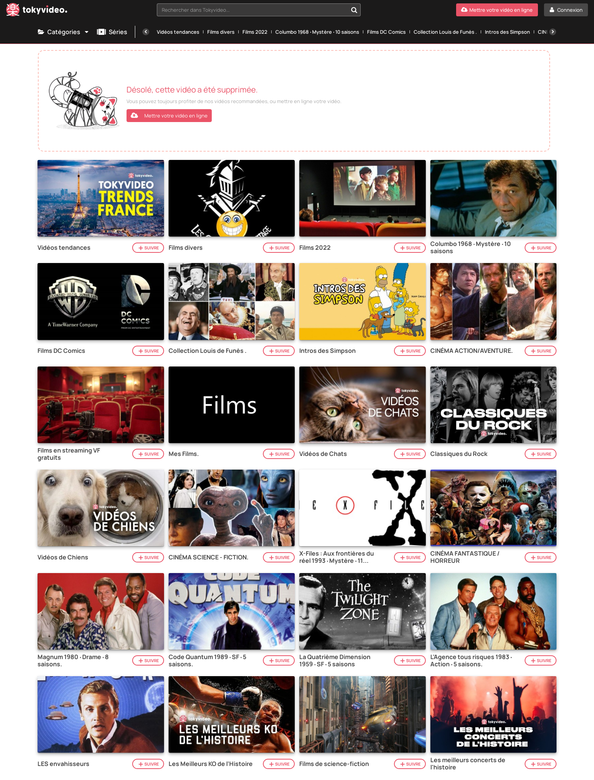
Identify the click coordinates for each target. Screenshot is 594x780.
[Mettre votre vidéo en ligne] (497, 9)
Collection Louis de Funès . (445, 31)
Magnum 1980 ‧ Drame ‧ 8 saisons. (73, 660)
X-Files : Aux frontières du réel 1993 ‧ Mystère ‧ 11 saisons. (336, 557)
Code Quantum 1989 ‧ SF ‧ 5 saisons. (207, 660)
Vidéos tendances (178, 31)
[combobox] (259, 9)
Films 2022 (254, 31)
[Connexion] (566, 9)
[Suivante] (552, 31)
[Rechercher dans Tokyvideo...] (354, 9)
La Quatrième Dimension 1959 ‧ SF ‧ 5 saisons (334, 660)
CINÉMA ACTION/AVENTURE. (471, 350)
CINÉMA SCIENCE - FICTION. (209, 557)
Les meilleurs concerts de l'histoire (467, 764)
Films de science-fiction (334, 763)
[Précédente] (145, 31)
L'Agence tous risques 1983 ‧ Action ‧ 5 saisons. (471, 660)
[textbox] (252, 10)
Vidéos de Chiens (63, 557)
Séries (112, 32)
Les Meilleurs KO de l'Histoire (211, 763)
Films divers (220, 31)
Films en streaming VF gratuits (69, 454)
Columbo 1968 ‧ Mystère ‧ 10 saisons (317, 31)
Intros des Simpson (507, 31)
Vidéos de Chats (323, 453)
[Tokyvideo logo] (36, 11)
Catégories (63, 32)
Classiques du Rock (459, 453)
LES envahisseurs (63, 763)
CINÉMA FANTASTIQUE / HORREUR (465, 557)
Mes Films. (184, 453)
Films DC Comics (386, 31)
